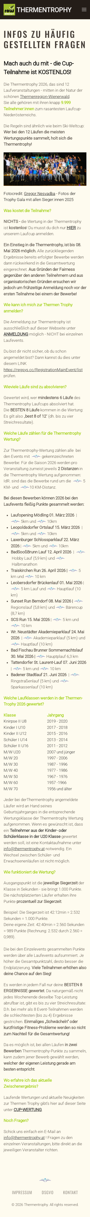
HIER (71, 227)
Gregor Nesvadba (39, 193)
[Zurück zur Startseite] (43, 9)
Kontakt (70, 1192)
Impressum (22, 1192)
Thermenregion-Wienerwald (44, 96)
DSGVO (48, 1192)
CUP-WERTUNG (28, 1109)
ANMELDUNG (16, 334)
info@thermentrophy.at (24, 848)
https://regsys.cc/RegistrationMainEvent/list (43, 369)
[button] (84, 9)
